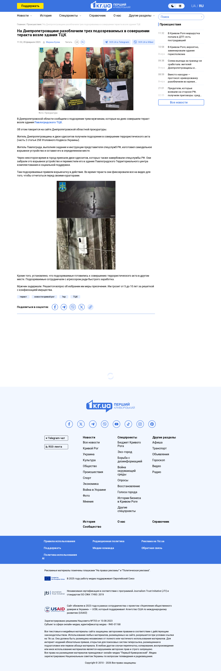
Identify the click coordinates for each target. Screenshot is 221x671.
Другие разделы (140, 15)
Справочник (97, 15)
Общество (90, 466)
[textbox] (179, 17)
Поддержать (30, 6)
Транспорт (159, 448)
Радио (156, 472)
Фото (86, 495)
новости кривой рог (44, 297)
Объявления (160, 454)
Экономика (91, 484)
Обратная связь (152, 548)
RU (201, 6)
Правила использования (59, 541)
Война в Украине (94, 489)
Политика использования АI (59, 556)
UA (193, 6)
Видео (156, 466)
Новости (23, 15)
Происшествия (93, 472)
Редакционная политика (108, 541)
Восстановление (129, 486)
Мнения (88, 501)
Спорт (87, 478)
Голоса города (127, 492)
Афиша (157, 442)
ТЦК (75, 297)
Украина (88, 454)
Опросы (123, 480)
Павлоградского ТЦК (48, 122)
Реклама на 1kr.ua (153, 541)
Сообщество (92, 526)
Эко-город (125, 452)
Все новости (179, 102)
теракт (23, 297)
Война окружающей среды (127, 470)
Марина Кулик (53, 42)
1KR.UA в (119, 42)
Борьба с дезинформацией (130, 459)
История (46, 15)
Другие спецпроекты (127, 509)
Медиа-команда (103, 548)
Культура (89, 460)
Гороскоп (158, 460)
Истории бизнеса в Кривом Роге (129, 499)
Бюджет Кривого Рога (129, 444)
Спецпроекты (68, 15)
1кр (64, 297)
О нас (117, 15)
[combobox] (179, 17)
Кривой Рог (90, 448)
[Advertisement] (86, 337)
